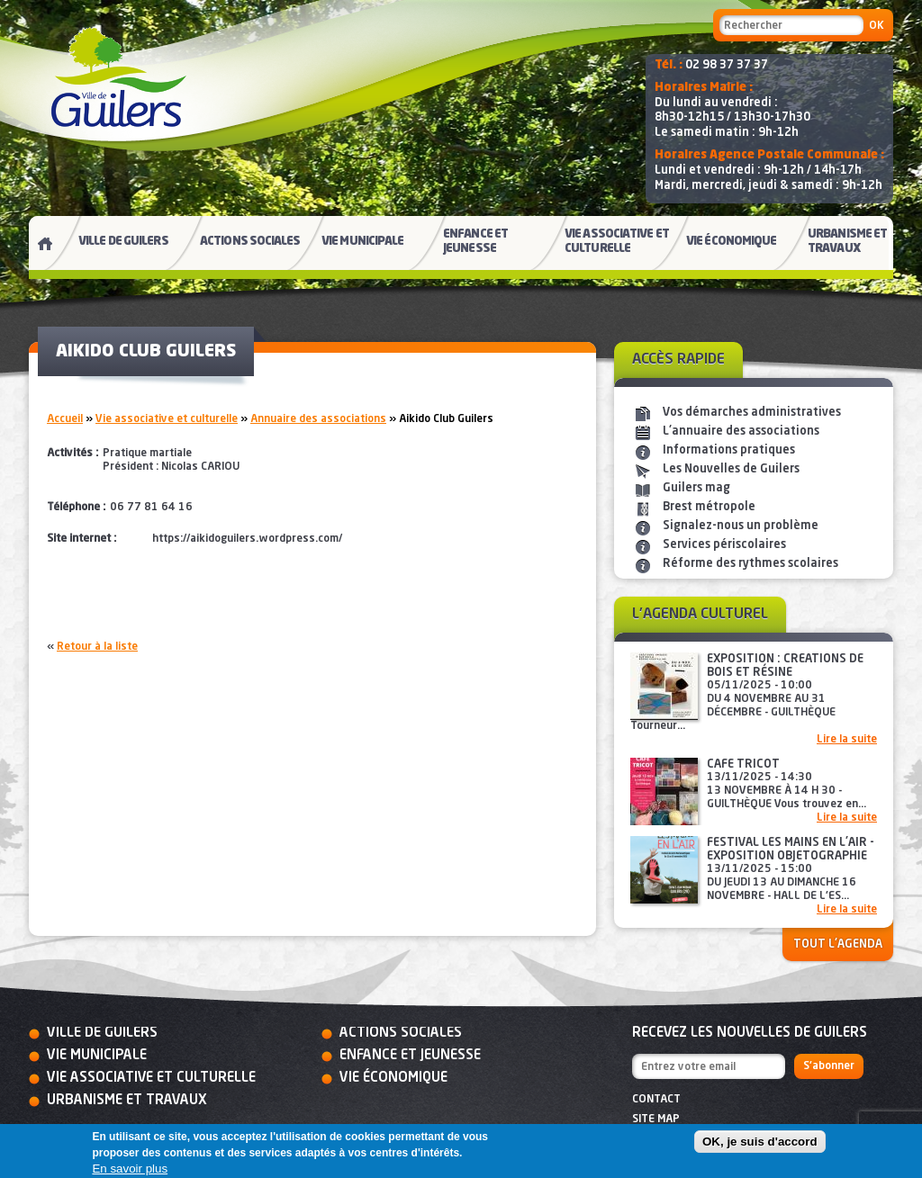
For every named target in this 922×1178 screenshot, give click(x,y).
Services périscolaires (724, 545)
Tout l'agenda (837, 944)
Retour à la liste (97, 647)
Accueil (65, 419)
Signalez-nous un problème (740, 526)
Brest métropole (709, 507)
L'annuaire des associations (741, 431)
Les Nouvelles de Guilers (731, 469)
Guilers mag (696, 488)
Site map (656, 1119)
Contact (656, 1099)
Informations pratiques (729, 450)
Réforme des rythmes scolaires (750, 564)
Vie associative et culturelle (166, 419)
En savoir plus (129, 1168)
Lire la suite (847, 739)
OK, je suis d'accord (760, 1141)
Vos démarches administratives (752, 412)
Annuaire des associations (318, 419)
